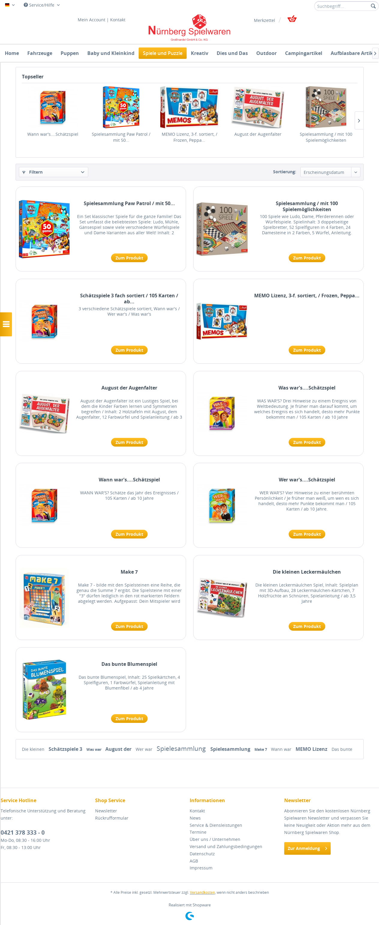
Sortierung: (284, 171)
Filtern (32, 172)
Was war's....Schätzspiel (306, 388)
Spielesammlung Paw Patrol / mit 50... (121, 137)
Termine (198, 832)
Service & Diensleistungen (216, 825)
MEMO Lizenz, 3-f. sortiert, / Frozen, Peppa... (189, 137)
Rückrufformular (111, 818)
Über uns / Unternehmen (215, 839)
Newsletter (106, 811)
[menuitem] (346, 6)
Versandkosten (202, 892)
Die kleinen (34, 749)
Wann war (282, 749)
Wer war (145, 749)
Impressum (201, 868)
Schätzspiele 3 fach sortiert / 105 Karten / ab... (129, 299)
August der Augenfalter (257, 134)
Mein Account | (93, 20)
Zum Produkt (129, 258)
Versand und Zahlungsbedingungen (226, 846)
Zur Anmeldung (307, 847)
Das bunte (342, 749)
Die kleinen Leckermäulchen (307, 572)
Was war (94, 749)
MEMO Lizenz (312, 749)
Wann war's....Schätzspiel (52, 134)
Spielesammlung (182, 748)
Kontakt (117, 20)
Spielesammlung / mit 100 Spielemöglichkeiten (326, 137)
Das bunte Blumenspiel (129, 664)
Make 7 (129, 572)
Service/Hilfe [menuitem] (40, 5)
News (195, 818)
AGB (194, 861)
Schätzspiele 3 (66, 749)
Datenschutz (202, 854)
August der (119, 749)
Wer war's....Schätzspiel (307, 480)
